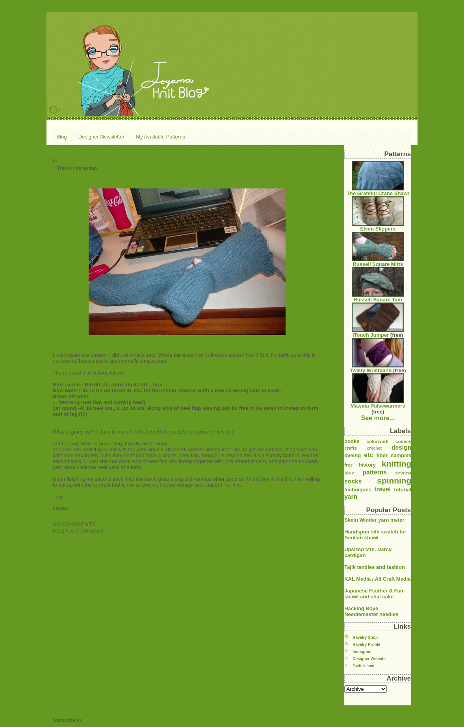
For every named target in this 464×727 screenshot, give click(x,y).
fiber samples (394, 455)
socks (99, 508)
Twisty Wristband (377, 355)
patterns (374, 472)
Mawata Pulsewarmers (378, 391)
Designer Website (369, 659)
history (367, 465)
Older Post (309, 706)
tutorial (402, 490)
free (348, 464)
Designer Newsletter (101, 137)
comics (403, 441)
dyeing (352, 455)
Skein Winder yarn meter (374, 520)
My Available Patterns (160, 137)
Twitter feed (363, 666)
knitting (80, 508)
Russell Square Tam (378, 285)
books (351, 441)
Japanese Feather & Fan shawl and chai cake (373, 594)
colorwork (377, 441)
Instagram (362, 652)
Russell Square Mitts (378, 249)
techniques (357, 490)
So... (59, 153)
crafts (350, 447)
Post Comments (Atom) (112, 720)
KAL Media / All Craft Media (377, 579)
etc (368, 455)
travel (382, 489)
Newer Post (67, 706)
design (401, 447)
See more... (378, 418)
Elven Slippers (378, 214)
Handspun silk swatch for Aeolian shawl (375, 535)
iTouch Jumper (378, 320)
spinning (394, 480)
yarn (350, 496)
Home (188, 706)
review (403, 473)
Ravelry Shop (365, 637)
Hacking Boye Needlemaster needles (371, 611)
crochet (374, 448)
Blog (62, 137)
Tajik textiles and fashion (374, 567)
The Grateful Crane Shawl (378, 178)
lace (349, 473)
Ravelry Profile (366, 644)
